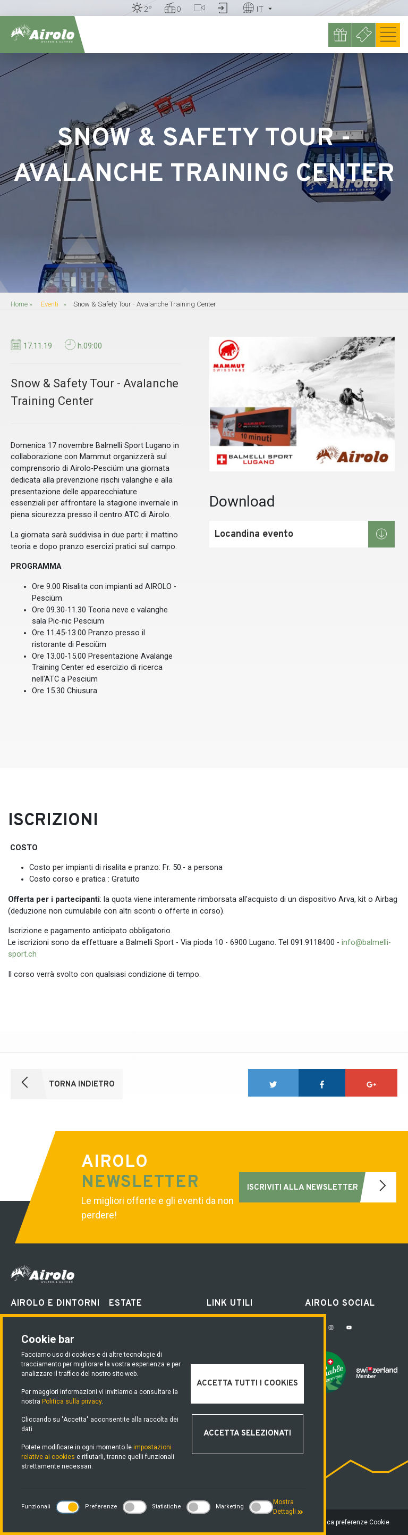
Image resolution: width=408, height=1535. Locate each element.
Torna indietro (63, 1084)
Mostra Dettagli (288, 1506)
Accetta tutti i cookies (247, 1384)
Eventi (49, 304)
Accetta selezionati (247, 1434)
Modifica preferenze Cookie (349, 1522)
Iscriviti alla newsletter (321, 1187)
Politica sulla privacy (71, 1401)
